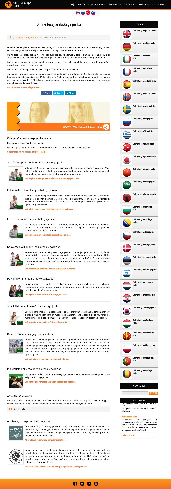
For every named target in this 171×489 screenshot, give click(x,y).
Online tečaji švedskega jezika (144, 106)
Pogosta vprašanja (147, 4)
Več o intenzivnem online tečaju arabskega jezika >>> (48, 235)
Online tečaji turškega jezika (143, 143)
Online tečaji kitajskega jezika (144, 169)
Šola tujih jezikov (96, 4)
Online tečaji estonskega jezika (144, 257)
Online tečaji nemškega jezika (144, 43)
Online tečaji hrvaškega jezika (144, 295)
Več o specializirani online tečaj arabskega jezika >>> (48, 322)
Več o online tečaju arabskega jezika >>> (24, 87)
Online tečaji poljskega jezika (144, 345)
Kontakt (161, 4)
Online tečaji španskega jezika (144, 81)
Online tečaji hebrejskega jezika (145, 269)
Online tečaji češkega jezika (143, 232)
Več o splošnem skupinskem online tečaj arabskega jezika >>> (52, 178)
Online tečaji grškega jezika (143, 131)
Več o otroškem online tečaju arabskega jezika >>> (47, 359)
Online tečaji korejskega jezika (144, 307)
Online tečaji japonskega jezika (144, 156)
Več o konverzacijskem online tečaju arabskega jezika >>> (50, 268)
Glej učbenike (19, 409)
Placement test (130, 4)
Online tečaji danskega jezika (144, 244)
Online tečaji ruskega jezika (143, 118)
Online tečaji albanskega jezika (144, 194)
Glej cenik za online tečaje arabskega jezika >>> (27, 151)
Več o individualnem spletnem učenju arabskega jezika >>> (50, 381)
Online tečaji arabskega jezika (144, 181)
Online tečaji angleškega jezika (144, 30)
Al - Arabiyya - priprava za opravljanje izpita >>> (46, 440)
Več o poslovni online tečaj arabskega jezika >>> (46, 294)
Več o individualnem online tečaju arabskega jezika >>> (49, 209)
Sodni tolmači (114, 4)
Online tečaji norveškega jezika (144, 93)
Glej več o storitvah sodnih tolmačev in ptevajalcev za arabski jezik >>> (56, 466)
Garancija (81, 4)
